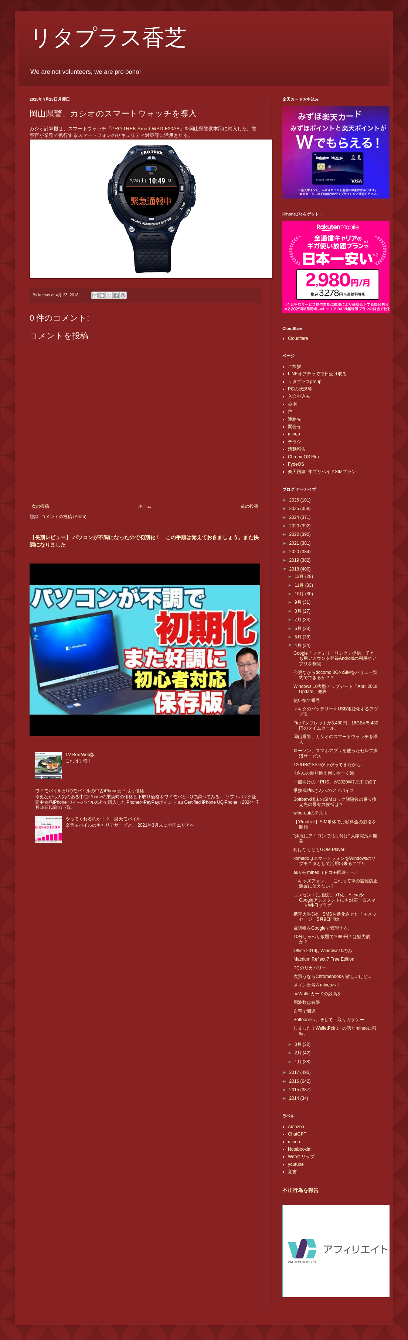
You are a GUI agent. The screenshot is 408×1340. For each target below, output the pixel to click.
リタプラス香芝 (108, 37)
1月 (299, 1061)
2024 (294, 517)
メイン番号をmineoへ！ (317, 985)
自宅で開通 (304, 1011)
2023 (294, 525)
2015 (294, 1089)
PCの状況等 (300, 389)
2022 (294, 534)
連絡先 (294, 419)
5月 (299, 637)
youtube (296, 1164)
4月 (299, 645)
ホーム (145, 506)
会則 (292, 404)
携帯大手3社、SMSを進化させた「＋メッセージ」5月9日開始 (335, 917)
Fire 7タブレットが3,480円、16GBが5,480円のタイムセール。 (335, 725)
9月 (299, 602)
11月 (300, 585)
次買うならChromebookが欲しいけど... (332, 976)
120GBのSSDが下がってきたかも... (328, 764)
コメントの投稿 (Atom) (63, 516)
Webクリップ (301, 1156)
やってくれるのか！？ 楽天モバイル (103, 818)
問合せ (294, 426)
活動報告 (297, 449)
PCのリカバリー (309, 968)
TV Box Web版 (80, 754)
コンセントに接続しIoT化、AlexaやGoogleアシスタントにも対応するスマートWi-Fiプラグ (334, 900)
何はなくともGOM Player (318, 849)
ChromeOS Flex (304, 456)
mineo (294, 434)
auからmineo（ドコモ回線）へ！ (326, 872)
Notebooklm (300, 1149)
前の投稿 (249, 506)
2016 (294, 1081)
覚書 (292, 1171)
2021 (294, 543)
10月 (300, 593)
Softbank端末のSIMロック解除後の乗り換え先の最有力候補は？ (335, 802)
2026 (294, 500)
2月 (299, 1052)
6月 (299, 628)
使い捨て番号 (306, 700)
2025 (294, 508)
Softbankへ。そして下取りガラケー (328, 1019)
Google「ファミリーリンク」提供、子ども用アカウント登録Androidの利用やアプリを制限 (334, 658)
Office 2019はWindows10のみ (322, 950)
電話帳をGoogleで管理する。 (322, 928)
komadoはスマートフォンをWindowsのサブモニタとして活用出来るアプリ (334, 861)
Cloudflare (298, 338)
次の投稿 (40, 506)
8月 (299, 611)
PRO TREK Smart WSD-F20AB (145, 128)
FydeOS (296, 464)
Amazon (296, 1126)
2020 (294, 551)
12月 (300, 576)
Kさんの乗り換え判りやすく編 (323, 773)
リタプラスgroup (305, 381)
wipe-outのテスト (310, 813)
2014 (294, 1098)
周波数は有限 (306, 1002)
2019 (294, 560)
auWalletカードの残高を (317, 993)
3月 (299, 1044)
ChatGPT (297, 1134)
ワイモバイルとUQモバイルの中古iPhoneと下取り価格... (91, 790)
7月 (299, 619)
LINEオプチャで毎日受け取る (317, 373)
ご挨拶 (294, 366)
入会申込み (299, 396)
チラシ (294, 441)
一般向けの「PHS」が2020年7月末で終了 (335, 782)
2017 (294, 1072)
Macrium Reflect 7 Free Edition (323, 959)
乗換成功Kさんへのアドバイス (323, 790)
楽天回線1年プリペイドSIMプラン (322, 471)
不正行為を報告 (300, 1190)
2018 (294, 569)
